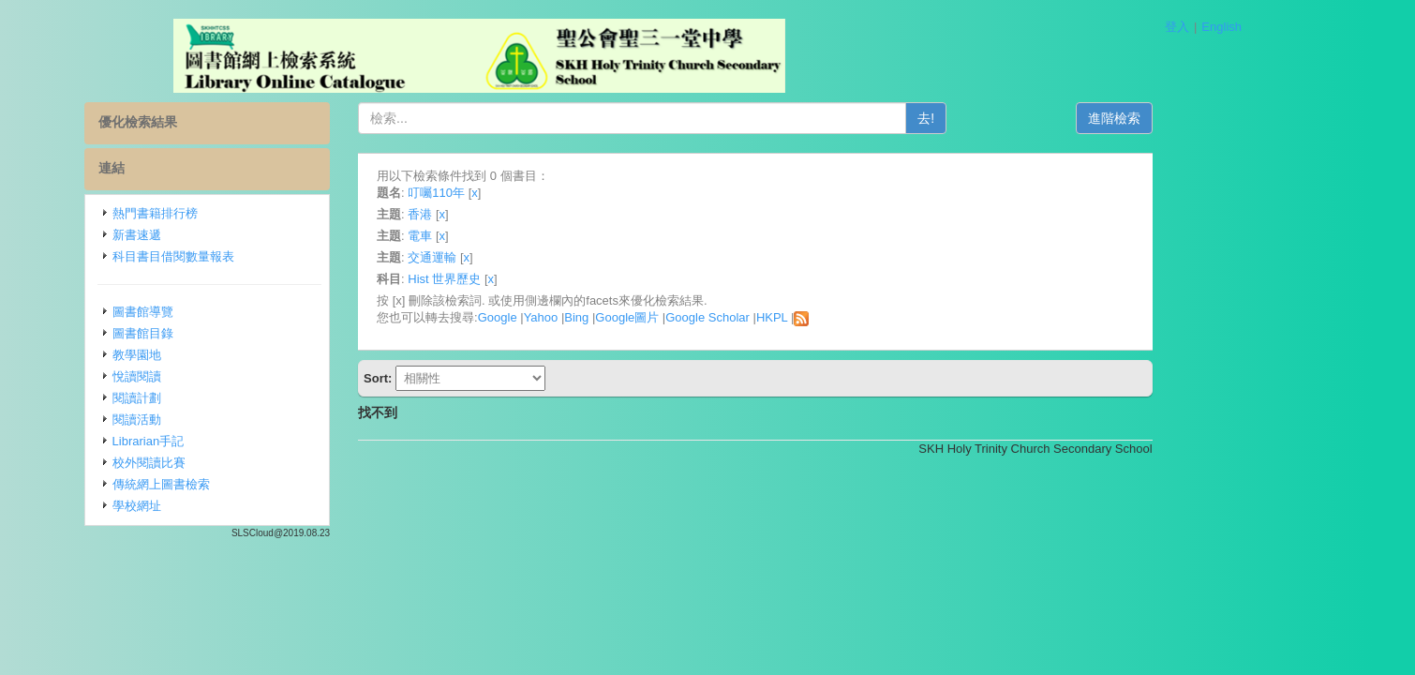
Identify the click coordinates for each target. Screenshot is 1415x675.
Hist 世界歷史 (526, 279)
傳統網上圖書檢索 (243, 484)
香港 (502, 214)
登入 (1177, 27)
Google (580, 317)
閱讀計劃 (219, 398)
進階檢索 (1196, 118)
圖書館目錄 (225, 333)
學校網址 (219, 506)
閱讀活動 (219, 419)
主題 (471, 214)
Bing (659, 317)
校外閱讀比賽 (231, 463)
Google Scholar (790, 317)
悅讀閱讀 (219, 376)
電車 (502, 236)
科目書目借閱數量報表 (256, 256)
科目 (471, 279)
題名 (471, 193)
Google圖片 (709, 317)
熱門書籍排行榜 (237, 213)
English (1221, 27)
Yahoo (623, 317)
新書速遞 (219, 235)
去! (1008, 118)
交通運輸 (514, 257)
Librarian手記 (231, 441)
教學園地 (219, 355)
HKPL (854, 317)
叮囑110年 (518, 193)
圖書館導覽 (225, 312)
